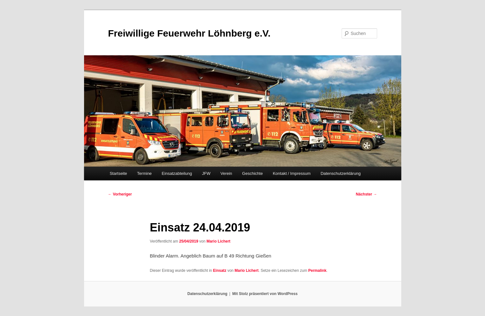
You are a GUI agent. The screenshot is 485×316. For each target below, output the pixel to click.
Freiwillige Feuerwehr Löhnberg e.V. (189, 33)
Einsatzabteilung (177, 173)
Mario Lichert (218, 241)
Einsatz (219, 270)
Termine (144, 173)
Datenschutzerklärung (341, 173)
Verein (226, 173)
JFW (206, 173)
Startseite (118, 173)
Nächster (366, 194)
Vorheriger (120, 194)
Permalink (317, 270)
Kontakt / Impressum (292, 173)
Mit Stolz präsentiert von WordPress (265, 294)
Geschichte (252, 173)
